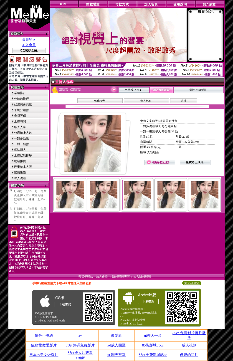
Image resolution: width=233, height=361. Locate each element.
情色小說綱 (44, 335)
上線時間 (20, 121)
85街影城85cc (152, 345)
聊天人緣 (20, 127)
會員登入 (29, 39)
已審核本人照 (23, 166)
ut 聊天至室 (116, 355)
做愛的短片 (189, 355)
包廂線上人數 (23, 132)
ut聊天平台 (152, 335)
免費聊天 (99, 100)
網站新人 (20, 149)
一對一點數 (21, 144)
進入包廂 (145, 100)
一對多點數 (21, 138)
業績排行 (20, 93)
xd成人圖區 (116, 345)
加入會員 (29, 45)
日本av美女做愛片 (43, 355)
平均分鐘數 (21, 110)
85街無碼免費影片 (80, 345)
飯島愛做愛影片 (44, 345)
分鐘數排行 (21, 98)
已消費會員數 (23, 104)
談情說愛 (20, 172)
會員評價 (20, 115)
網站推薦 (20, 161)
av (80, 335)
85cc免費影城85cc (153, 355)
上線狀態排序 (23, 155)
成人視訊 (20, 178)
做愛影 (116, 335)
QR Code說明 (192, 283)
